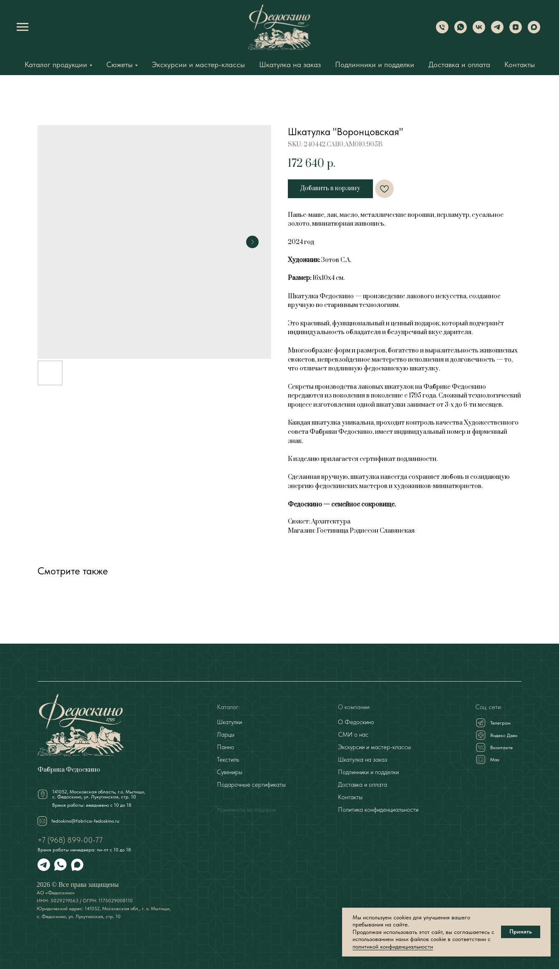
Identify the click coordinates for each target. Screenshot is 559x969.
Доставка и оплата (459, 64)
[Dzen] (515, 31)
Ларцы (225, 734)
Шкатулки (229, 722)
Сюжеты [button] (119, 64)
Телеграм (500, 723)
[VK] (479, 31)
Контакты (519, 64)
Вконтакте (501, 747)
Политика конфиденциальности (378, 809)
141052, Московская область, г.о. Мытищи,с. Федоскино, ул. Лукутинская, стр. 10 (98, 794)
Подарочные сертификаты (251, 784)
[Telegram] (497, 31)
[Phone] (442, 31)
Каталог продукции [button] (56, 64)
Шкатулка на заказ (290, 64)
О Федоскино (356, 722)
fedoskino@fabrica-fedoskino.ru (85, 821)
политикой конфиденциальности (393, 946)
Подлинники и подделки (374, 64)
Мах (494, 760)
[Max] (534, 31)
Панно (225, 747)
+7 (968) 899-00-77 (70, 840)
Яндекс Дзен (503, 735)
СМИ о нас (353, 734)
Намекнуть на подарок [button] (246, 809)
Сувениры (229, 772)
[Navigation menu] (22, 27)
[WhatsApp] (460, 31)
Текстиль (228, 759)
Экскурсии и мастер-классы (198, 64)
